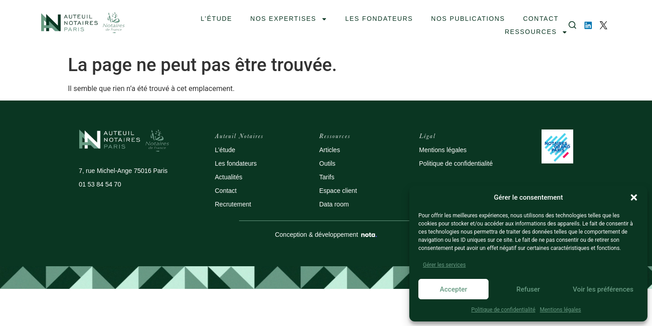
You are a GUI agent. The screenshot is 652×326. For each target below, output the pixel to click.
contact (541, 18)
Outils (327, 163)
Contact (226, 190)
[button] (633, 197)
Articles (329, 149)
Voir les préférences (603, 289)
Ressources (536, 31)
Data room (334, 204)
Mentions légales (560, 310)
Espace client (338, 190)
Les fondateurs (236, 163)
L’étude (225, 149)
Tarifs (326, 177)
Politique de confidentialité (503, 310)
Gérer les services (444, 265)
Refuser (528, 289)
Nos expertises (288, 18)
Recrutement (233, 204)
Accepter (453, 289)
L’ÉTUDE (216, 18)
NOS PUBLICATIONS (468, 18)
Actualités (229, 177)
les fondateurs (379, 18)
